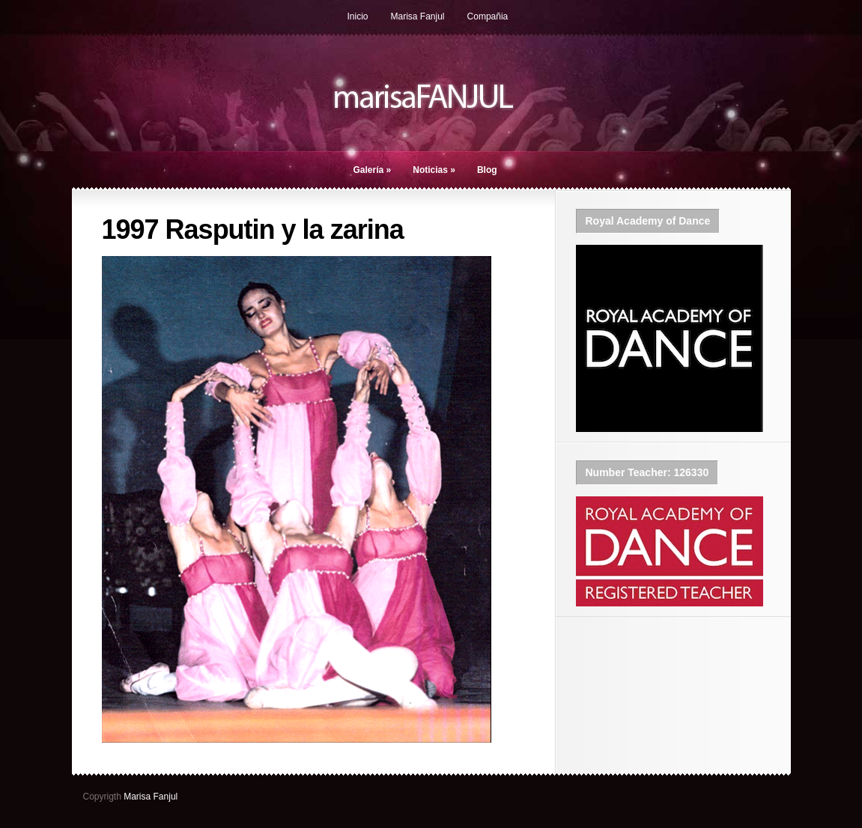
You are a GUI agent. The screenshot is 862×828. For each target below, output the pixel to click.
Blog (487, 170)
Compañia (488, 16)
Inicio (357, 16)
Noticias (434, 170)
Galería (372, 170)
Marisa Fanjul (418, 16)
